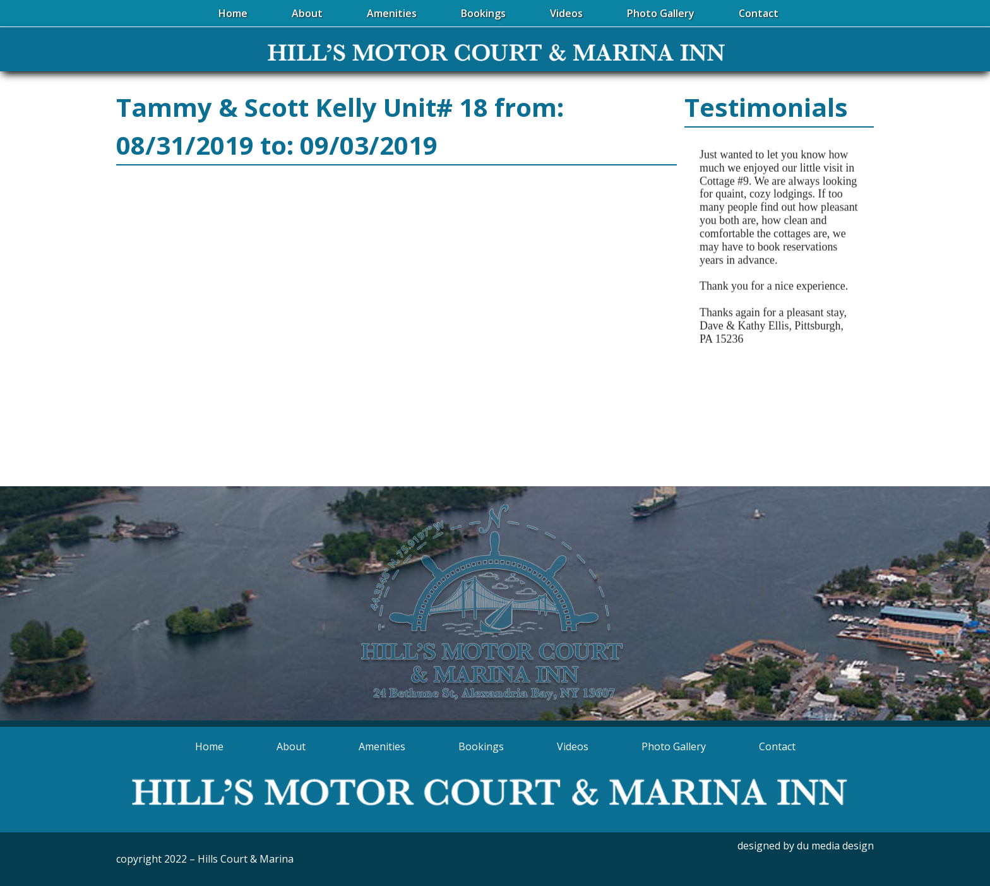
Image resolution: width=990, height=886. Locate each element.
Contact (777, 746)
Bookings (481, 746)
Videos (572, 746)
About (291, 746)
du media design (835, 846)
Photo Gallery (673, 746)
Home (209, 746)
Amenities (382, 746)
